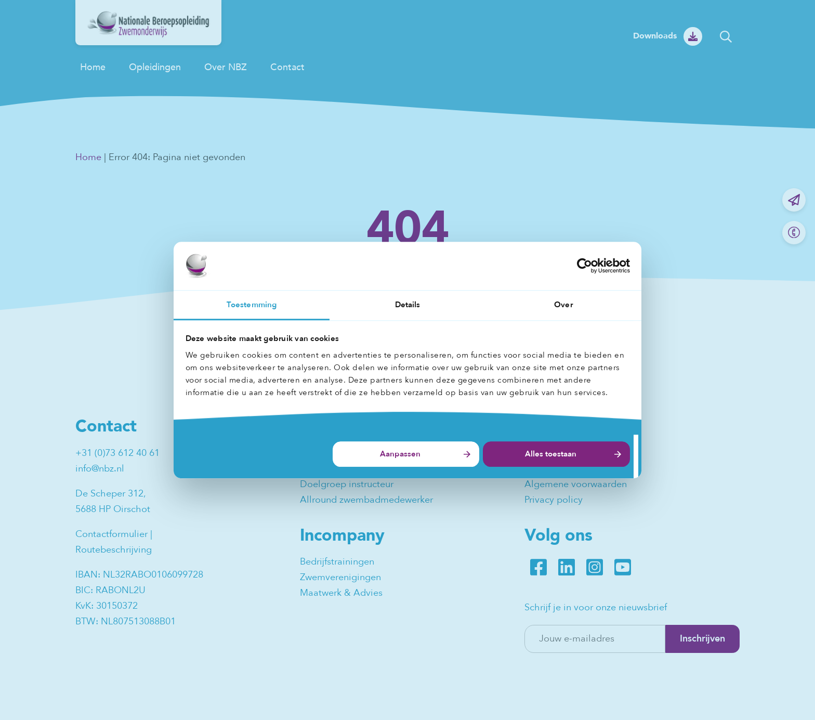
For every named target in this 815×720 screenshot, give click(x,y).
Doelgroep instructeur (346, 484)
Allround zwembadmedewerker (366, 499)
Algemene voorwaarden (575, 484)
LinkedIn (567, 567)
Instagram (595, 567)
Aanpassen (400, 454)
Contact (287, 67)
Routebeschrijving (113, 549)
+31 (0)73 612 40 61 (117, 453)
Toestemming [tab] (252, 304)
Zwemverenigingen (340, 577)
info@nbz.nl (99, 468)
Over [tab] (563, 304)
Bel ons (794, 232)
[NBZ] (148, 42)
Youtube (623, 567)
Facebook (538, 567)
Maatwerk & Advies (341, 592)
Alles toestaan (550, 454)
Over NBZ (225, 67)
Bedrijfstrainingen (337, 561)
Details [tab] (407, 304)
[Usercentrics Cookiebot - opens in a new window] (584, 265)
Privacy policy (553, 499)
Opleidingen (155, 67)
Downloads (655, 36)
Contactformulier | (115, 534)
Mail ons (794, 200)
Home (93, 67)
